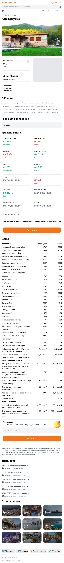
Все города (15, 103)
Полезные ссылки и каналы (30, 103)
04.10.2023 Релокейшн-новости (15, 465)
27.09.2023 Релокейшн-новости (15, 472)
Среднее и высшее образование (25, 109)
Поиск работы (52, 109)
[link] (8, 551)
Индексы (6, 103)
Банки (47, 112)
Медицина (42, 109)
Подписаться (32, 438)
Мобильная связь (22, 112)
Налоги (40, 112)
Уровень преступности (44, 106)
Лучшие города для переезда (24, 106)
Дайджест (56, 2)
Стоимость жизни (8, 112)
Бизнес (33, 112)
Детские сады (7, 109)
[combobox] (30, 7)
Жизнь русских (7, 106)
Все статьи (16, 560)
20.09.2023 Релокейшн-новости (15, 479)
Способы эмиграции (48, 103)
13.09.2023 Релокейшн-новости (15, 486)
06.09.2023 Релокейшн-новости (15, 493)
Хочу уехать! (9, 2)
